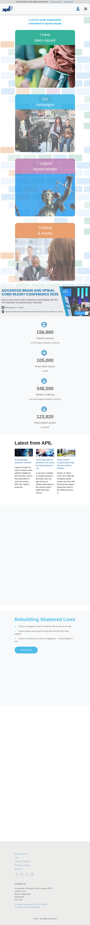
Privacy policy (68, 2)
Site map (18, 869)
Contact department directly (27, 907)
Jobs (17, 858)
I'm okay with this (56, 2)
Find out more (26, 650)
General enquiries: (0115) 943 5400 (31, 904)
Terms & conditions (23, 861)
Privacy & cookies (22, 865)
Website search (21, 854)
